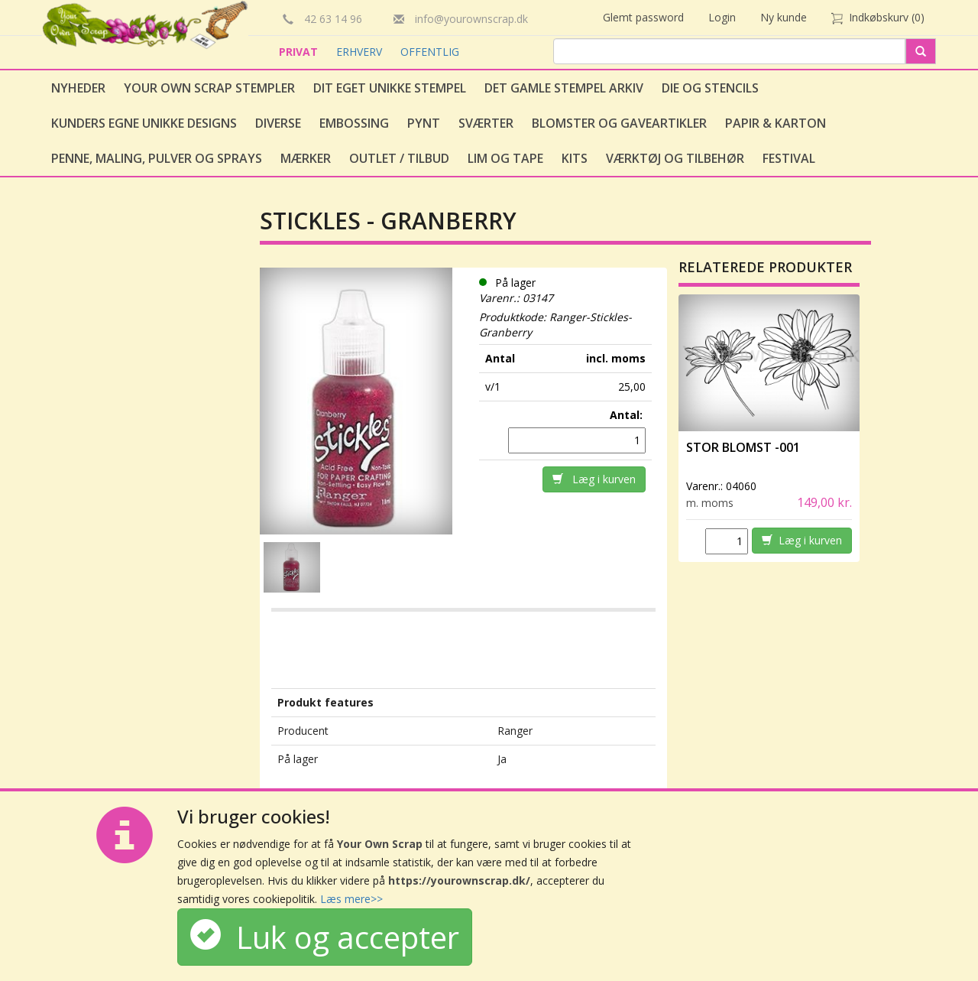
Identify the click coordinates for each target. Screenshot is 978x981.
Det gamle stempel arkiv (563, 88)
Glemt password (643, 17)
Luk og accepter (324, 937)
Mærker (305, 158)
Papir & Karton (775, 123)
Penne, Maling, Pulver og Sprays (156, 158)
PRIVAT (300, 51)
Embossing (354, 123)
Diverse (278, 123)
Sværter (485, 123)
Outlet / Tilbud (399, 158)
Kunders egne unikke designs (144, 123)
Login (722, 17)
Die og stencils (710, 88)
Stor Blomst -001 (743, 447)
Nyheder (78, 88)
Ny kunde (783, 17)
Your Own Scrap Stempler (209, 88)
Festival (789, 158)
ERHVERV (360, 51)
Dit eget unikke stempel (389, 88)
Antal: (628, 415)
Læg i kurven (594, 479)
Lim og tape (505, 158)
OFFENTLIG (429, 51)
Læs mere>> (351, 899)
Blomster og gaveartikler (619, 123)
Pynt (423, 123)
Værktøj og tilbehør (675, 158)
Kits (575, 158)
